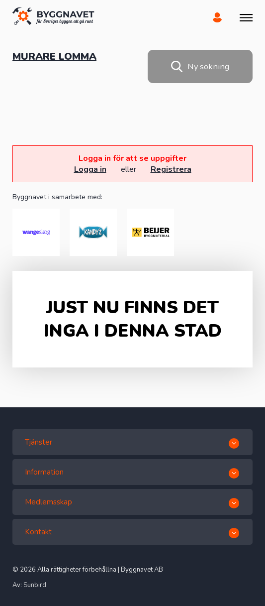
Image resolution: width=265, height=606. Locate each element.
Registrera (171, 169)
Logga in (90, 169)
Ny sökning (200, 66)
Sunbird (34, 585)
